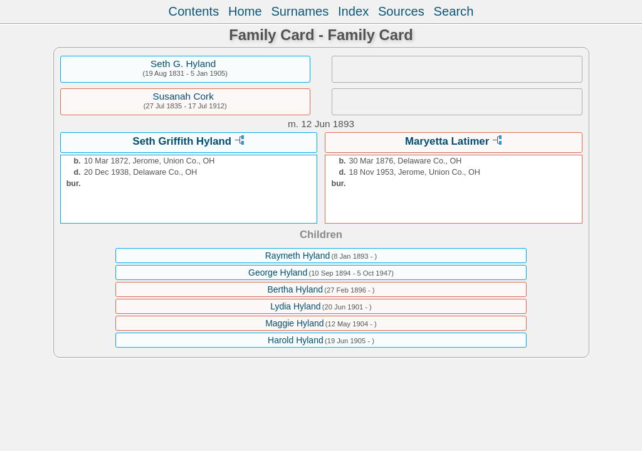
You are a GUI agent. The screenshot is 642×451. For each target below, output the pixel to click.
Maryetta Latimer (447, 141)
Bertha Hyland (295, 289)
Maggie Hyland (294, 323)
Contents (194, 11)
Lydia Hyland (295, 306)
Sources (401, 11)
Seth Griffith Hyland (181, 141)
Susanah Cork (183, 96)
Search (454, 11)
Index (353, 11)
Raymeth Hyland (297, 256)
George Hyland (277, 272)
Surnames (300, 11)
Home (245, 11)
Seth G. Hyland (183, 63)
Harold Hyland (296, 340)
